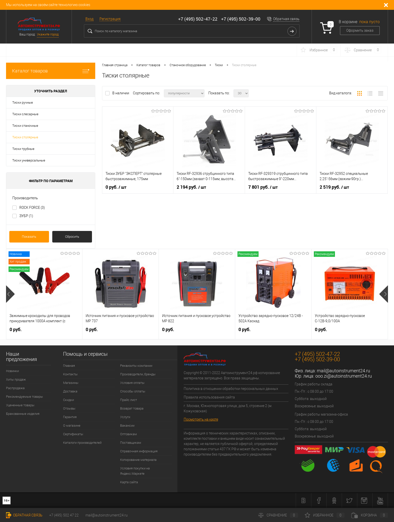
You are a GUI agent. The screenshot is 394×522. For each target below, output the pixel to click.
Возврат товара (131, 408)
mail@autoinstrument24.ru (343, 370)
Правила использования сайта (209, 397)
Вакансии (127, 425)
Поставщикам (130, 443)
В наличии (121, 93)
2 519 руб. (334, 187)
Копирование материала (138, 460)
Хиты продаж (16, 379)
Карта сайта (129, 482)
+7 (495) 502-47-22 (197, 19)
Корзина (369, 515)
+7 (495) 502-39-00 (240, 19)
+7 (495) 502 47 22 (64, 515)
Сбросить (72, 236)
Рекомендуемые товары (24, 396)
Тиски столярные (25, 137)
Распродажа (15, 388)
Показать (29, 236)
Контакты (70, 374)
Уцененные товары (20, 405)
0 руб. (116, 187)
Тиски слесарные (25, 114)
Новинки (12, 371)
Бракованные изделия (22, 414)
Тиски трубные (23, 149)
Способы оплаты (132, 391)
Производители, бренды (138, 374)
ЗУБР (26, 216)
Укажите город (48, 34)
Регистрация (110, 19)
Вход (89, 19)
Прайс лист (128, 400)
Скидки (68, 400)
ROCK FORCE (32, 208)
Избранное (324, 515)
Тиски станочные (25, 126)
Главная (69, 366)
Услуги (125, 417)
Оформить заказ (359, 30)
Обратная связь (286, 19)
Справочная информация (139, 451)
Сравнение (278, 515)
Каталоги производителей (82, 443)
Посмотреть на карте (201, 419)
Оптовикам (128, 434)
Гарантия (70, 417)
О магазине (71, 425)
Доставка (70, 391)
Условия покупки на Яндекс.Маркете (135, 470)
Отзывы (69, 408)
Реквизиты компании (136, 366)
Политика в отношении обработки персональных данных (231, 389)
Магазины (70, 383)
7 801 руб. (263, 187)
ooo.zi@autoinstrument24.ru (343, 376)
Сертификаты (73, 434)
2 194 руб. (191, 187)
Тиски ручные (22, 102)
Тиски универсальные (28, 160)
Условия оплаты (132, 383)
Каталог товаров (50, 71)
